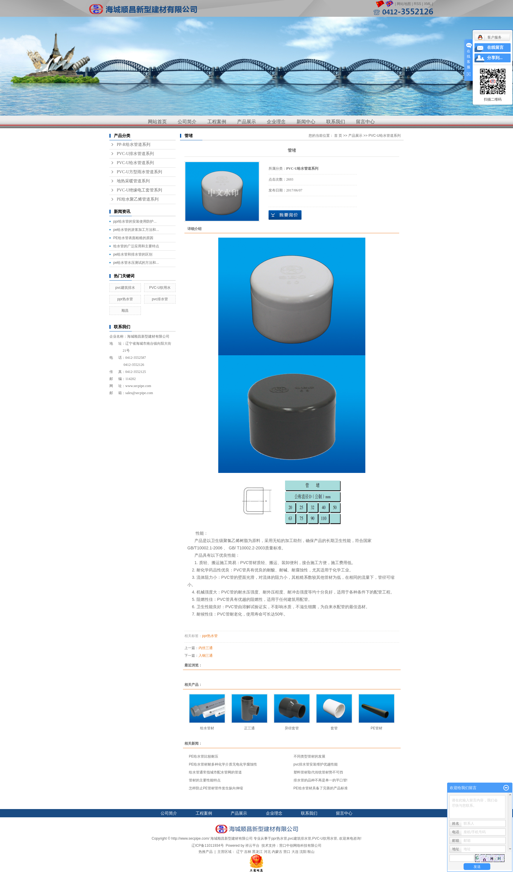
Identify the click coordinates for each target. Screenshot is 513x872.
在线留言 (495, 47)
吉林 (247, 852)
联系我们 (335, 121)
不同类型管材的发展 (309, 756)
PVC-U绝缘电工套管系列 (139, 190)
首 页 (338, 136)
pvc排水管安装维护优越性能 (316, 764)
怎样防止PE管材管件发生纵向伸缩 (216, 788)
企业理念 (276, 121)
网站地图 (404, 4)
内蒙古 (277, 852)
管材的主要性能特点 (205, 780)
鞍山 (310, 852)
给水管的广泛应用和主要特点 (136, 246)
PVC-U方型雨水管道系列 (139, 172)
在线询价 (285, 215)
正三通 (249, 728)
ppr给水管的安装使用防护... (134, 221)
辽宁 (239, 852)
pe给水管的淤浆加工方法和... (136, 230)
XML (427, 4)
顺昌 (125, 311)
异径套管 (292, 728)
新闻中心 (306, 121)
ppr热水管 (125, 299)
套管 (334, 728)
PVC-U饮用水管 (324, 838)
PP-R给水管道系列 (133, 144)
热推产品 (206, 852)
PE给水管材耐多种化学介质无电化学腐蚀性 (223, 764)
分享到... (495, 58)
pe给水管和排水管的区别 (132, 254)
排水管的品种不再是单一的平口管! (320, 780)
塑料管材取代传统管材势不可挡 (318, 772)
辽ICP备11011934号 (207, 845)
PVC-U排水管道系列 (135, 153)
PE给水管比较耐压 (203, 756)
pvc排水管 (160, 299)
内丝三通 (206, 648)
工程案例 (216, 121)
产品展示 (246, 121)
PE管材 (376, 728)
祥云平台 (252, 845)
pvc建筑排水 (125, 288)
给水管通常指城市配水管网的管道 (215, 772)
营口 (286, 852)
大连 (295, 852)
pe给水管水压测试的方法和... (136, 263)
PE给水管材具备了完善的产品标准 (321, 788)
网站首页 (157, 121)
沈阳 (303, 852)
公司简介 (187, 121)
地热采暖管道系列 (133, 181)
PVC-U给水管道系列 (135, 163)
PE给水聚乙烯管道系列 (138, 199)
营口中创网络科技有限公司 (300, 845)
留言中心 (365, 121)
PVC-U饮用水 (160, 288)
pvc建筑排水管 (299, 838)
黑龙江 (257, 852)
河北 (267, 852)
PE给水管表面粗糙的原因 (133, 238)
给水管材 (207, 728)
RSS (417, 4)
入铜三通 (206, 655)
